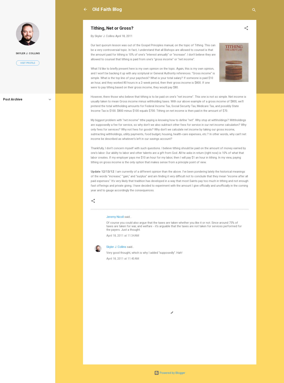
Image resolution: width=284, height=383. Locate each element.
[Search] (254, 11)
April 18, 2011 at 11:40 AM (122, 258)
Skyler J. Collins (116, 247)
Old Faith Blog (107, 9)
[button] (246, 29)
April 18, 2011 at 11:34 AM (122, 235)
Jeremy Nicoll (115, 217)
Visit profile (27, 63)
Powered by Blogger (169, 373)
